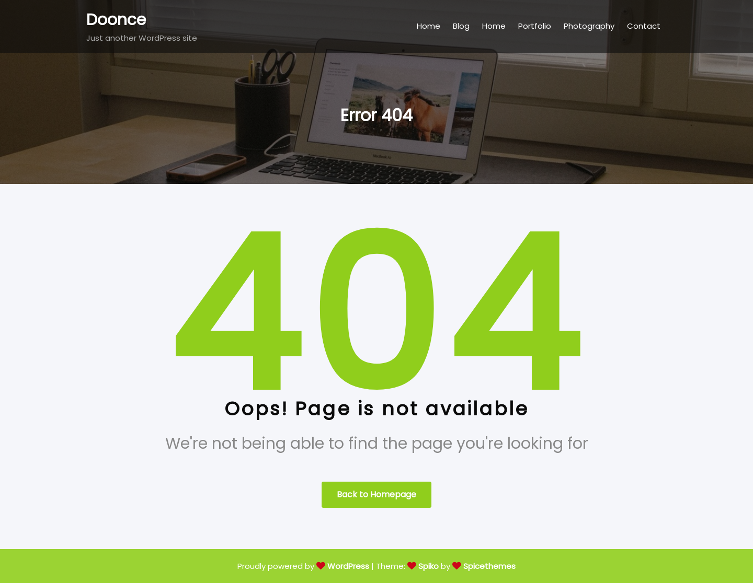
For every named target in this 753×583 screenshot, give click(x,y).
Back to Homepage (376, 494)
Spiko (428, 566)
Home (428, 25)
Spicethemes (489, 566)
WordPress (348, 566)
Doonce (116, 20)
